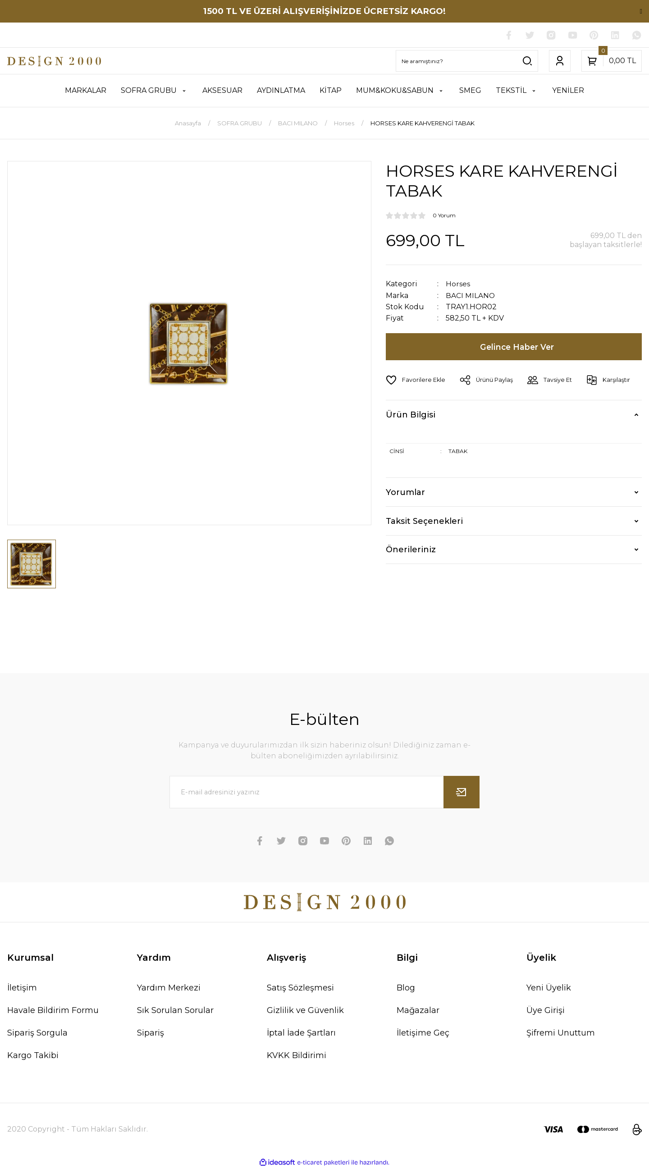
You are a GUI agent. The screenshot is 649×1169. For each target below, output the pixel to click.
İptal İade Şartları (301, 1033)
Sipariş (150, 1033)
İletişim (22, 988)
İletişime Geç (423, 1033)
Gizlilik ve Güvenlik (305, 1011)
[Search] (467, 61)
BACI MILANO (470, 295)
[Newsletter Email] (324, 792)
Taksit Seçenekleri (424, 521)
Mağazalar (418, 1011)
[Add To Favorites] (416, 380)
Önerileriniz (411, 550)
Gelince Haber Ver (518, 347)
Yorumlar (405, 492)
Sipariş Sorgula (37, 1033)
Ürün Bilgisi (410, 415)
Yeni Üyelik (548, 988)
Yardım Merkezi (169, 988)
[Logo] (54, 61)
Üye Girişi (545, 1011)
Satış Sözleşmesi (300, 988)
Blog (406, 988)
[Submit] (461, 792)
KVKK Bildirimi (296, 1056)
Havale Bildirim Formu (53, 1011)
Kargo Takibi (33, 1056)
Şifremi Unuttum (560, 1033)
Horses (458, 284)
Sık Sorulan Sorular (175, 1011)
